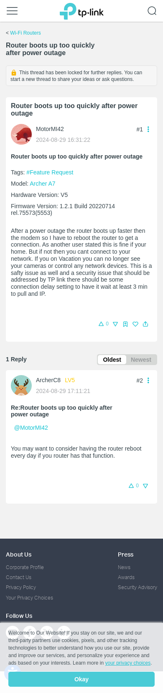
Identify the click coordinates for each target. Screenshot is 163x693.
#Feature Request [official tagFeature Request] (49, 172)
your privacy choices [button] (127, 663)
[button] (145, 324)
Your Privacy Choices (29, 598)
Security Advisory (137, 587)
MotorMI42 (50, 129)
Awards (126, 577)
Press (125, 554)
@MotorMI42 (31, 427)
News (124, 567)
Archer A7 (42, 183)
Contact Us (18, 577)
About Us (18, 554)
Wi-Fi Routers (25, 33)
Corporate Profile (25, 567)
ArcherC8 (48, 380)
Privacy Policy (21, 587)
